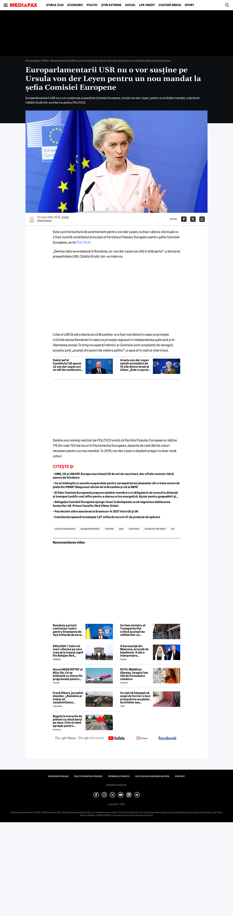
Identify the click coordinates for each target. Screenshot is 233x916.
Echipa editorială (58, 776)
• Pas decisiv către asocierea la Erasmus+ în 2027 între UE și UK (95, 511)
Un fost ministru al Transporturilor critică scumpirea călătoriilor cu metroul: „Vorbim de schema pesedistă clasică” (134, 630)
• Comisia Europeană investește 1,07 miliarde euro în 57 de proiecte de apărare (106, 517)
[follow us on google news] (65, 738)
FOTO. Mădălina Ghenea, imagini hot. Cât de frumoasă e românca (134, 674)
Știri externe (111, 5)
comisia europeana (65, 528)
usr (173, 528)
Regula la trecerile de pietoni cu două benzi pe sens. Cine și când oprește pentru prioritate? (67, 721)
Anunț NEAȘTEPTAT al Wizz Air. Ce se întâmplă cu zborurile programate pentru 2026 (68, 674)
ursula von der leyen (155, 528)
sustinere (134, 528)
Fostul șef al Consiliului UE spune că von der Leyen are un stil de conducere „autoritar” (67, 365)
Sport (189, 5)
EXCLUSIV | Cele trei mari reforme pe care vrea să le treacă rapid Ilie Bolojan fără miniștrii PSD (68, 651)
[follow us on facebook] (167, 738)
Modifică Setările (116, 784)
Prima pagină (32, 60)
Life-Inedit (147, 5)
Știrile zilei (55, 5)
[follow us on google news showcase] (91, 738)
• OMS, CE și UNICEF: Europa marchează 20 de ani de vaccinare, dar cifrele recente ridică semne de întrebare (113, 475)
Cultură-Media (170, 5)
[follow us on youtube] (116, 738)
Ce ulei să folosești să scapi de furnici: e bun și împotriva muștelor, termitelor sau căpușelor (135, 697)
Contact (180, 776)
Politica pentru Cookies (88, 776)
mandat (109, 528)
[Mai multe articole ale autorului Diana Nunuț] (31, 219)
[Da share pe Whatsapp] (202, 219)
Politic (92, 5)
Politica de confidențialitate (152, 776)
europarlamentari (90, 528)
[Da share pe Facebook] (184, 219)
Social (130, 5)
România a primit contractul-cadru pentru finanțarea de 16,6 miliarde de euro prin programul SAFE (67, 630)
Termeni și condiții (119, 776)
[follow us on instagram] (142, 738)
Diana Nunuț (44, 220)
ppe (121, 528)
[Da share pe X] (193, 219)
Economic (75, 5)
